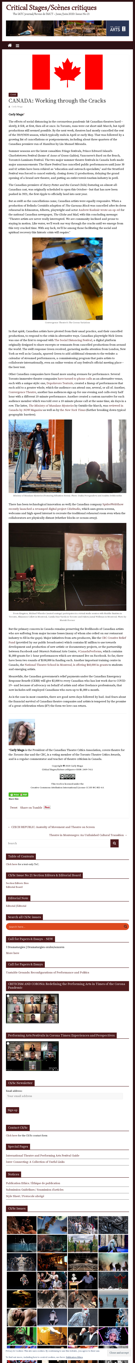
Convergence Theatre (22, 392)
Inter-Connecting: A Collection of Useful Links (35, 1162)
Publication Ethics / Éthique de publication (33, 1183)
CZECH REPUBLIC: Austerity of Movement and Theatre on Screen (51, 827)
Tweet (13, 807)
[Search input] (65, 926)
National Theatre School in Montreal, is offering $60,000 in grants (66, 665)
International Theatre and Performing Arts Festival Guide (42, 1155)
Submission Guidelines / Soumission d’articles (34, 1189)
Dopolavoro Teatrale (60, 383)
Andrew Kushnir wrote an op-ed (99, 210)
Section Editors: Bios (17, 883)
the (72, 410)
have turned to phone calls (74, 378)
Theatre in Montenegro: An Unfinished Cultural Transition (88, 835)
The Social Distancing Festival (73, 340)
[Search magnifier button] (125, 926)
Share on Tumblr (31, 807)
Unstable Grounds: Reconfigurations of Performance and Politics (47, 972)
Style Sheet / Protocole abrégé (25, 1196)
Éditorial (21, 906)
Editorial (10, 906)
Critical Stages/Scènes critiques (51, 7)
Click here (11, 864)
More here (12, 953)
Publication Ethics (74, 1357)
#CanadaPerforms (89, 651)
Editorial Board (14, 887)
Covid (13, 94)
